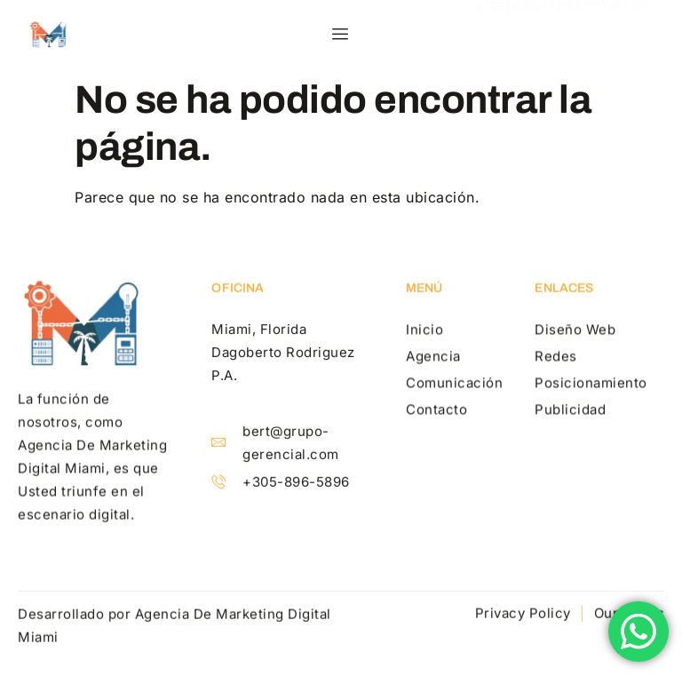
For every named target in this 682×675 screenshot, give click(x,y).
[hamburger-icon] (341, 35)
